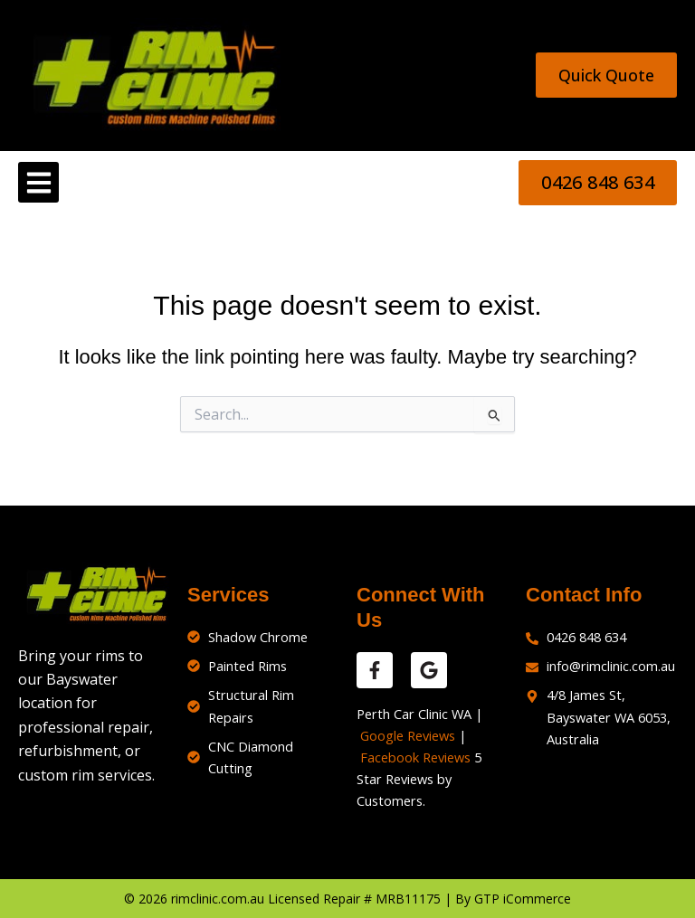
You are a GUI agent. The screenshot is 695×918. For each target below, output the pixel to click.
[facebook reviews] (375, 670)
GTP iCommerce (522, 898)
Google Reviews (407, 735)
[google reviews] (429, 670)
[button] (38, 182)
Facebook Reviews (415, 757)
